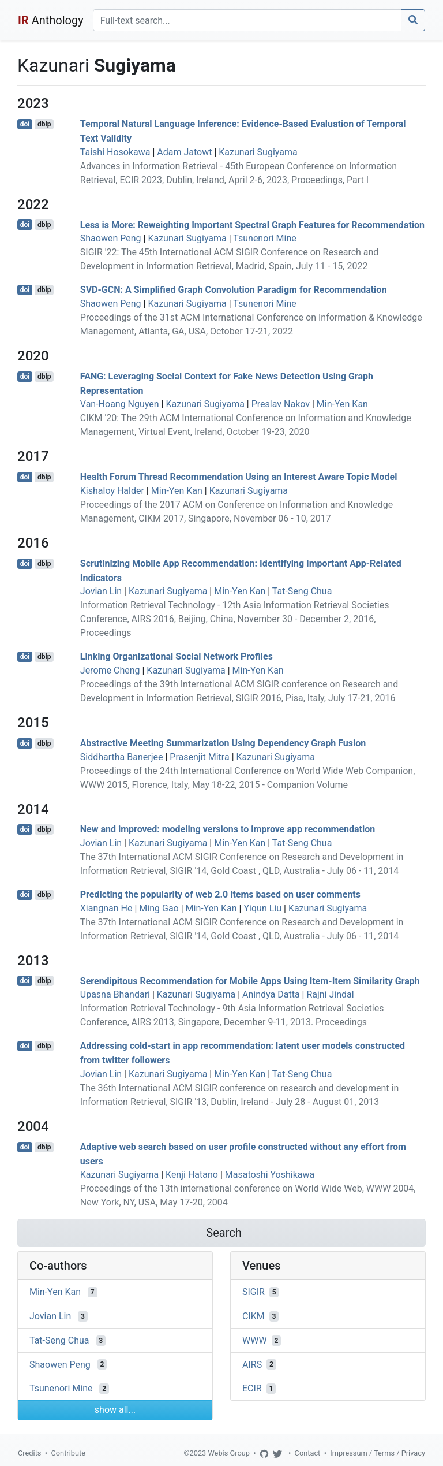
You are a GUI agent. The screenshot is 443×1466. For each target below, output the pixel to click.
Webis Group (229, 1453)
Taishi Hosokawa (115, 152)
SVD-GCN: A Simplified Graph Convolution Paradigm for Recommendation (233, 289)
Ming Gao (158, 908)
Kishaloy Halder (112, 490)
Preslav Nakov (280, 404)
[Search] (247, 20)
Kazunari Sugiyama (258, 152)
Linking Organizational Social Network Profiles (176, 656)
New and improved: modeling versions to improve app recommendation (227, 829)
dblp (44, 124)
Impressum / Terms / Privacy (377, 1453)
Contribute (68, 1453)
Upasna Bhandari (115, 994)
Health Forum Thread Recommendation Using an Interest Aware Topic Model (238, 476)
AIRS (252, 1364)
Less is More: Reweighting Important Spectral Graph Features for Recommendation (252, 224)
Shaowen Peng (110, 238)
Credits (29, 1453)
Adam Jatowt (184, 152)
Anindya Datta (271, 994)
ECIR (252, 1388)
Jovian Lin (101, 591)
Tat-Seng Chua (302, 591)
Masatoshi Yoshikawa (270, 1174)
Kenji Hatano (192, 1174)
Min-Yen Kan (342, 404)
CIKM (253, 1316)
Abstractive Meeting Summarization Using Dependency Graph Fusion (223, 743)
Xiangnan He (106, 908)
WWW (254, 1340)
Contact (308, 1453)
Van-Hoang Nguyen (119, 404)
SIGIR (253, 1291)
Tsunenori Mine (264, 238)
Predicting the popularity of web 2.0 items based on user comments (220, 894)
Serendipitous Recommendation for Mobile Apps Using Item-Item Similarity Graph (250, 980)
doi (25, 124)
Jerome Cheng (110, 670)
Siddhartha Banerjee (121, 756)
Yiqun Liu (262, 908)
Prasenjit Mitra (199, 756)
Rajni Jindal (330, 994)
